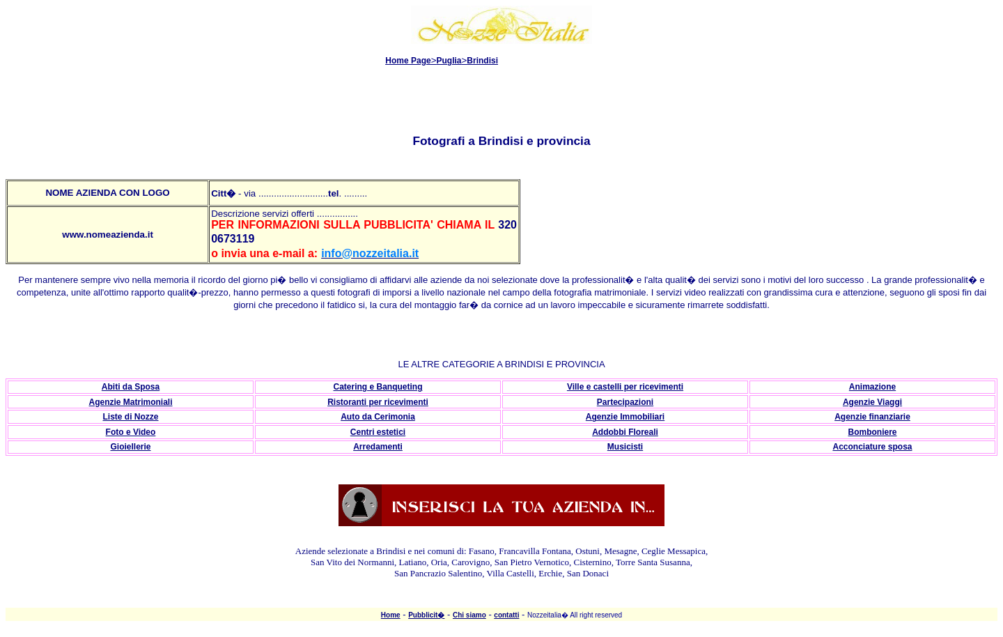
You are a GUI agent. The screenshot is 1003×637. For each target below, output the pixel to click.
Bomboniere (872, 432)
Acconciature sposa (872, 447)
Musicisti (625, 447)
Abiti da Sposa (131, 387)
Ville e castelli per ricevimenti (625, 387)
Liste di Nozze (130, 417)
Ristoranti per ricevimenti (377, 402)
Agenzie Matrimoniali (130, 402)
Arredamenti (378, 447)
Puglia (449, 61)
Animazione (872, 387)
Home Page (407, 61)
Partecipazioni (625, 402)
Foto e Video (131, 432)
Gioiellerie (130, 447)
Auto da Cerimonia (378, 417)
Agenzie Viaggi (872, 402)
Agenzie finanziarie (872, 417)
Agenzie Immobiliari (625, 417)
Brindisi (482, 61)
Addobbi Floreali (625, 432)
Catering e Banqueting (377, 387)
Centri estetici (377, 432)
